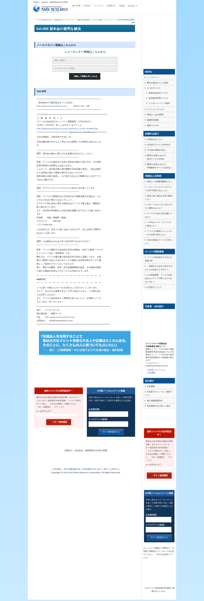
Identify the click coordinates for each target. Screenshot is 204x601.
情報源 (122, 7)
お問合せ (87, 7)
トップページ (153, 77)
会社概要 (151, 386)
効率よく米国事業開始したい (159, 181)
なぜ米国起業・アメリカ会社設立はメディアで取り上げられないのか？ (158, 278)
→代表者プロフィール (155, 369)
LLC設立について (154, 287)
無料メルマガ (153, 125)
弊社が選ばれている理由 (157, 83)
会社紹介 (131, 7)
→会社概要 (150, 372)
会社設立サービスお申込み (158, 144)
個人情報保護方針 (72, 469)
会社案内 (57, 469)
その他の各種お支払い (156, 150)
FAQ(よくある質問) (155, 114)
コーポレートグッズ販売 (159, 103)
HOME (76, 7)
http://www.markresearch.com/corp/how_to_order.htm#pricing (67, 128)
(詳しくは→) (94, 404)
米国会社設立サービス (158, 93)
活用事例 (110, 7)
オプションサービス (156, 109)
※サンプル (58, 407)
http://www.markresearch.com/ (52, 106)
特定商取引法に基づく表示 (95, 469)
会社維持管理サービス (158, 98)
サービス (98, 7)
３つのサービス (154, 88)
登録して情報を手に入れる (85, 76)
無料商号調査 (153, 120)
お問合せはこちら (155, 139)
